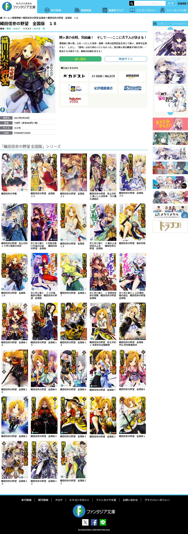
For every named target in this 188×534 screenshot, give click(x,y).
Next (170, 113)
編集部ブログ (116, 10)
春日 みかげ (13, 28)
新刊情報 (56, 10)
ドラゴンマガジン (146, 10)
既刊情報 (43, 500)
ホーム (6, 17)
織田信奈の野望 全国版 (34, 17)
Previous (170, 28)
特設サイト (126, 59)
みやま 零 (39, 28)
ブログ (59, 500)
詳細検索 (182, 3)
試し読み (80, 59)
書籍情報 (86, 10)
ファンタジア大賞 (176, 10)
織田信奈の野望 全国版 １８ (63, 17)
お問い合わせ (130, 500)
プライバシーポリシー (157, 500)
